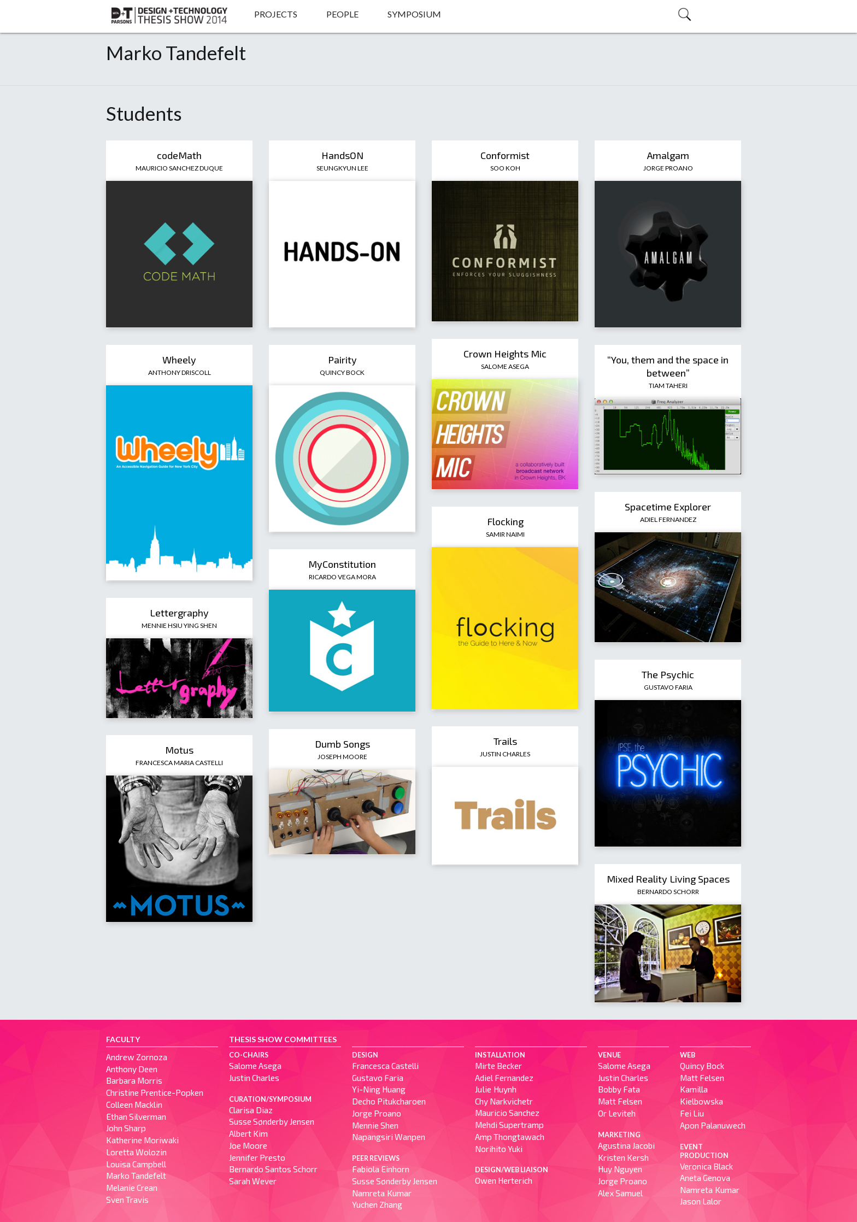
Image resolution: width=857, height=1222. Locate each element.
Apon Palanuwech (713, 1125)
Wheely (179, 360)
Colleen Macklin (134, 1104)
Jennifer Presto (257, 1157)
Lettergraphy (179, 613)
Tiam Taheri (668, 385)
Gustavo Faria (668, 687)
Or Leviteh (617, 1113)
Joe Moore (248, 1145)
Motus (179, 750)
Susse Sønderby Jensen (271, 1121)
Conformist (505, 155)
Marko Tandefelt (136, 1175)
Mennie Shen (375, 1125)
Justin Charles (505, 754)
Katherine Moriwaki (142, 1140)
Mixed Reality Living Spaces (668, 879)
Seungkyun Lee (342, 168)
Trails (505, 741)
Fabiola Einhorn (380, 1169)
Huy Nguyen (620, 1169)
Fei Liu (692, 1113)
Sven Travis (127, 1200)
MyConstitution (342, 564)
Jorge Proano (668, 168)
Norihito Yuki (499, 1149)
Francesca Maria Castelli (179, 763)
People (342, 14)
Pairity (342, 360)
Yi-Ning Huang (379, 1089)
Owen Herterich (503, 1180)
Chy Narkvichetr (504, 1101)
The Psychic (668, 674)
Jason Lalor (700, 1201)
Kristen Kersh (623, 1157)
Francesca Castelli (385, 1066)
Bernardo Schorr (668, 892)
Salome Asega (505, 366)
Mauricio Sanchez (507, 1113)
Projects (275, 14)
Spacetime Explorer (668, 507)
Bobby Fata (619, 1089)
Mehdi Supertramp (509, 1125)
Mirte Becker (498, 1066)
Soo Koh (505, 168)
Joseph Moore (342, 757)
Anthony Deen (131, 1069)
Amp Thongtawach (509, 1137)
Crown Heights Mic (505, 354)
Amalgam (668, 155)
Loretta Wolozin (136, 1152)
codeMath (179, 155)
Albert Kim (248, 1133)
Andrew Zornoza (136, 1057)
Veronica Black (706, 1166)
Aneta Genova (705, 1178)
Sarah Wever (253, 1181)
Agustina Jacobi (626, 1145)
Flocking (505, 521)
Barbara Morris (134, 1080)
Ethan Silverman (136, 1116)
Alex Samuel (620, 1193)
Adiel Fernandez (668, 519)
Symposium (414, 14)
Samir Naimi (505, 534)
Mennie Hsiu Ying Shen (179, 625)
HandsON (342, 155)
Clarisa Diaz (251, 1110)
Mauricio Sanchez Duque (179, 168)
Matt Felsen (620, 1101)
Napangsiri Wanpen (388, 1137)
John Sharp (126, 1128)
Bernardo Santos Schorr (273, 1169)
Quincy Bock (342, 372)
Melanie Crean (131, 1187)
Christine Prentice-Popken (154, 1092)
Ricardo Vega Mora (342, 577)
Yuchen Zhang (377, 1204)
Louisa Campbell (136, 1164)
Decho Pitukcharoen (389, 1101)
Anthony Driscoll (179, 372)
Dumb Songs (342, 744)
